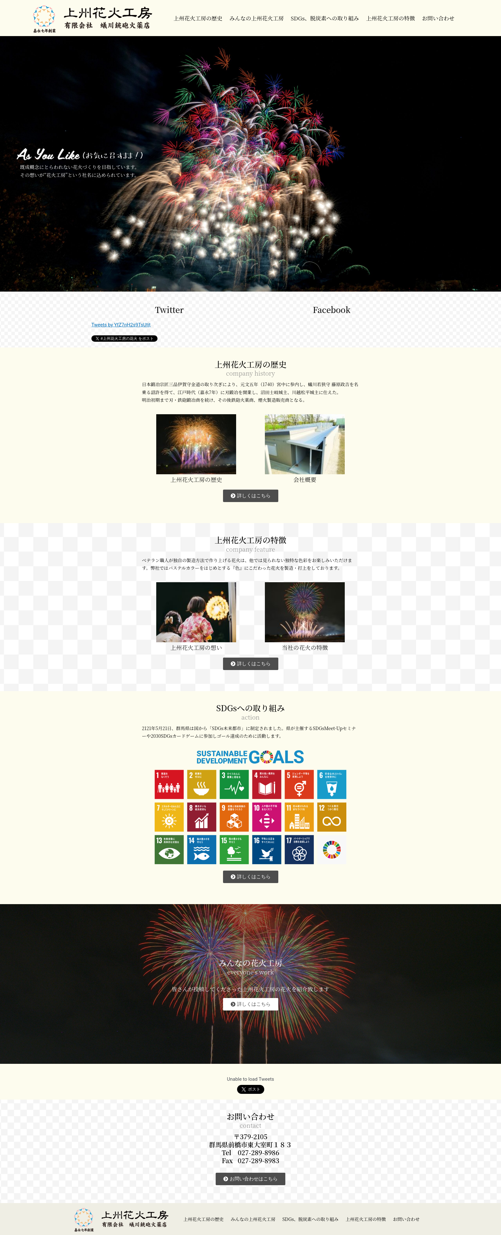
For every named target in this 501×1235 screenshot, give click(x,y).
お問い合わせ (438, 18)
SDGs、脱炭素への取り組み (325, 18)
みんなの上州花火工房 (256, 18)
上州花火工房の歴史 (197, 18)
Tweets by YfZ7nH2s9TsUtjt (120, 325)
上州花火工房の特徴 (390, 18)
